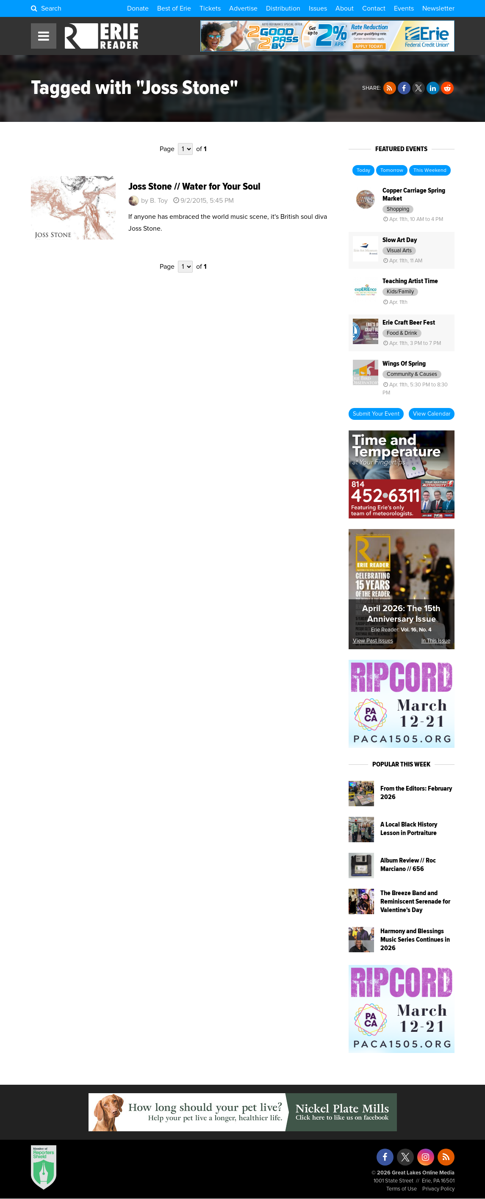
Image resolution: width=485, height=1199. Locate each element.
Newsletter (438, 8)
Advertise (243, 8)
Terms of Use (401, 1189)
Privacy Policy (438, 1189)
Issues (318, 8)
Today (363, 170)
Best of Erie (174, 8)
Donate (138, 8)
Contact (373, 8)
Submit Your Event (376, 414)
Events (404, 8)
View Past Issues (373, 641)
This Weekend (429, 170)
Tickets (210, 8)
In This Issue (435, 641)
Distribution (283, 8)
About (344, 8)
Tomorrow (391, 170)
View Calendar (431, 414)
